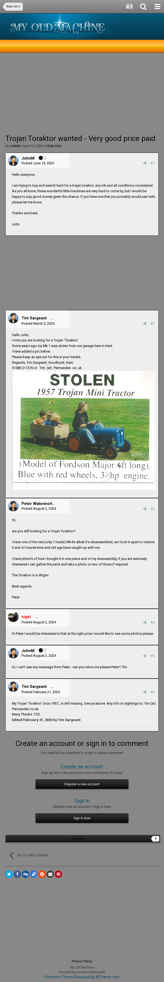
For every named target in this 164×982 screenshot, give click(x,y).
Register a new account (82, 784)
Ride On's (54, 146)
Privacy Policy (82, 961)
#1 (152, 163)
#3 (152, 509)
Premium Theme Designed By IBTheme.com (82, 977)
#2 (152, 323)
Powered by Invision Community (82, 972)
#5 (152, 656)
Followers (78, 839)
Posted (37, 163)
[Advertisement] (67, 93)
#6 (152, 692)
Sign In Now (82, 818)
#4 (152, 622)
